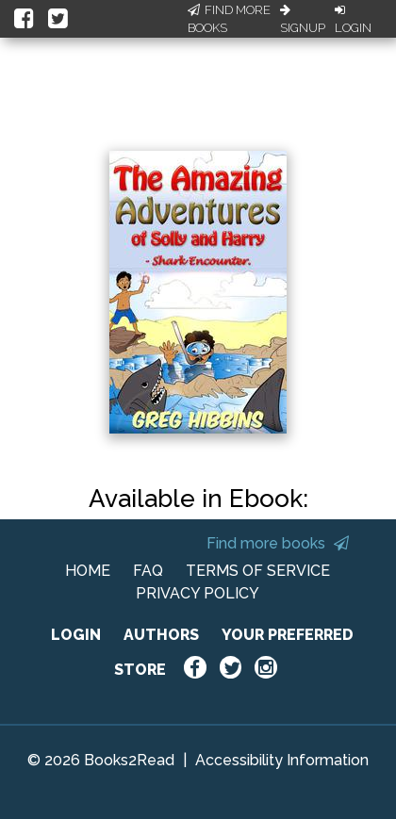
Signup (302, 20)
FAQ (148, 571)
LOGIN (76, 635)
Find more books (277, 543)
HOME (87, 571)
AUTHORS (161, 635)
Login (353, 20)
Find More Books (229, 19)
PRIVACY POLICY (197, 593)
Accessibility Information (282, 760)
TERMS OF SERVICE (258, 571)
